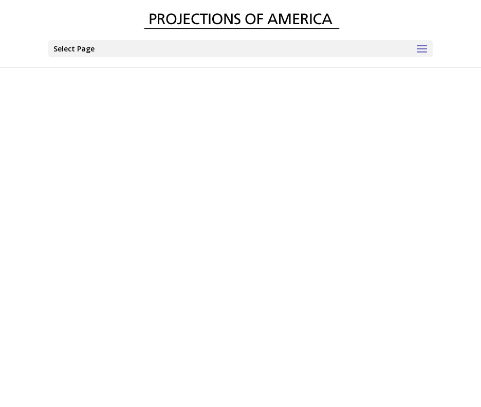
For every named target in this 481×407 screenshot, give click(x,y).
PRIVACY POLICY (278, 382)
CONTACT (181, 382)
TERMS (225, 382)
